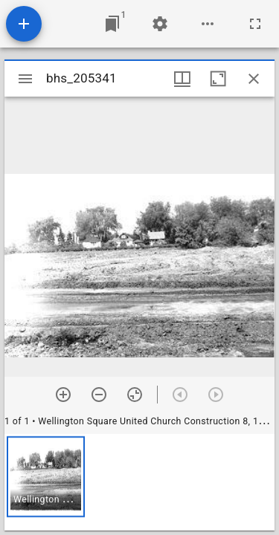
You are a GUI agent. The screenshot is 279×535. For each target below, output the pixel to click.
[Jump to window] (112, 24)
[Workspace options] (207, 24)
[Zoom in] (63, 394)
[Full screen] (255, 24)
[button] (45, 476)
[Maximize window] (218, 79)
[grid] (139, 482)
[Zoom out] (99, 394)
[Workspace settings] (160, 24)
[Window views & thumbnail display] (182, 79)
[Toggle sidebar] (25, 79)
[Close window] (254, 79)
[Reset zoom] (135, 394)
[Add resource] (24, 24)
